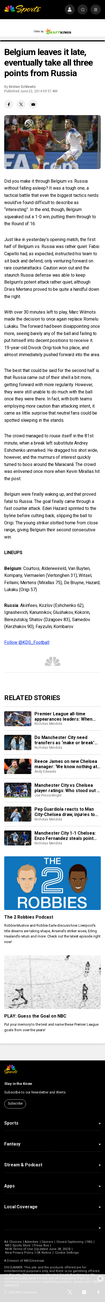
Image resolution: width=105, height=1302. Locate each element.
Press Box (41, 1245)
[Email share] (33, 104)
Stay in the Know (18, 1084)
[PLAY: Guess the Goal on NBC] (52, 982)
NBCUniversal (34, 1261)
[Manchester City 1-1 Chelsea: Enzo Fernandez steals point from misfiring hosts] (17, 837)
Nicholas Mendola (48, 724)
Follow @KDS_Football (26, 642)
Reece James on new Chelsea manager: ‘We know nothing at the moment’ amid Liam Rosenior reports (65, 764)
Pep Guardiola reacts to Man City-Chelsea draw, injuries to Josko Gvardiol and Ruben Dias (66, 812)
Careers (47, 1242)
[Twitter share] (21, 104)
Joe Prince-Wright (48, 795)
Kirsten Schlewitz (22, 87)
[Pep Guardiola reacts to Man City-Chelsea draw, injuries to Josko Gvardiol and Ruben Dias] (17, 814)
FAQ (89, 1242)
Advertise (32, 1242)
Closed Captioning (70, 1242)
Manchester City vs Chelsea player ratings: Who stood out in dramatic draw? (67, 788)
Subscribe (15, 1103)
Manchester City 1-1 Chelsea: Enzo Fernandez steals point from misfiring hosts (65, 835)
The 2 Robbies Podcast (28, 917)
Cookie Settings (67, 1252)
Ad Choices (13, 1242)
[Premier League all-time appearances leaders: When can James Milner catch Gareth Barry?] (17, 718)
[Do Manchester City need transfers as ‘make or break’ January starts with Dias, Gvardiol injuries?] (17, 742)
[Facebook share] (8, 104)
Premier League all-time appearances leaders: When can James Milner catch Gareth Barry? (66, 716)
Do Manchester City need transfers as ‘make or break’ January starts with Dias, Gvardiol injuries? (64, 740)
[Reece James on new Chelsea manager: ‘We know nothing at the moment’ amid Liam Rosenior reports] (17, 766)
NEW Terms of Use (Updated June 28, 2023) (37, 1249)
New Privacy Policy (19, 1252)
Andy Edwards (45, 771)
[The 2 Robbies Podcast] (52, 883)
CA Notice (43, 1252)
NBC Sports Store (18, 1245)
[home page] (22, 9)
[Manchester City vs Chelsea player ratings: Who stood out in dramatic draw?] (17, 790)
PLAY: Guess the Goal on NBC (35, 1016)
